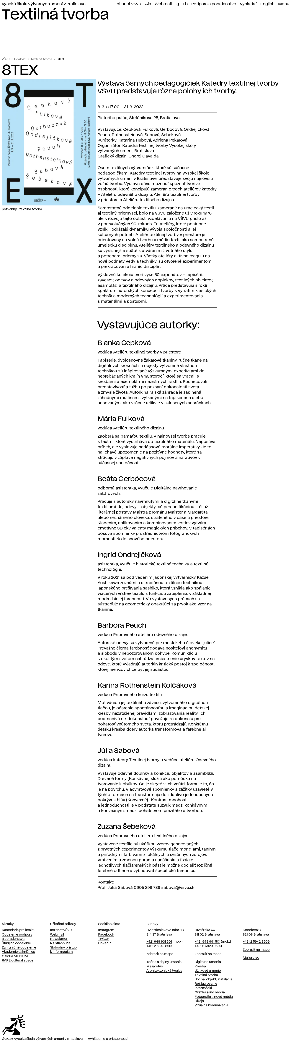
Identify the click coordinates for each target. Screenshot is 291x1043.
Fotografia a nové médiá (214, 996)
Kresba (200, 966)
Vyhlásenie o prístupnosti (107, 1038)
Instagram (106, 930)
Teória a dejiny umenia (164, 962)
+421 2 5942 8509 (256, 941)
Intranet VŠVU (128, 4)
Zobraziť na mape (159, 954)
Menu (283, 4)
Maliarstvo (154, 966)
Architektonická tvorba (164, 970)
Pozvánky (9, 209)
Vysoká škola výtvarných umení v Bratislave (44, 4)
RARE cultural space (17, 960)
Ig (177, 4)
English (267, 4)
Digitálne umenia (208, 962)
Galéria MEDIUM (15, 956)
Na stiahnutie (60, 943)
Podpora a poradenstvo (213, 4)
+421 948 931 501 (159, 941)
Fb (185, 4)
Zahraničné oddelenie (19, 947)
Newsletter (59, 938)
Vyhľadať (248, 4)
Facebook (106, 934)
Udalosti (20, 59)
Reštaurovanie (206, 983)
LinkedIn (105, 943)
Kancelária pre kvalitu (18, 930)
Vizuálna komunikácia (211, 1005)
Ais (148, 4)
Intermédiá (203, 988)
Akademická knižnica (18, 951)
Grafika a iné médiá (210, 992)
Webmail (163, 4)
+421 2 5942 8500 (160, 946)
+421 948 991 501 (207, 941)
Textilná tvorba (41, 59)
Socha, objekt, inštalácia (213, 979)
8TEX (60, 59)
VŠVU (6, 59)
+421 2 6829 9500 (208, 946)
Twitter (103, 938)
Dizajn (199, 1001)
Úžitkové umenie (208, 970)
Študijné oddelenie (16, 943)
